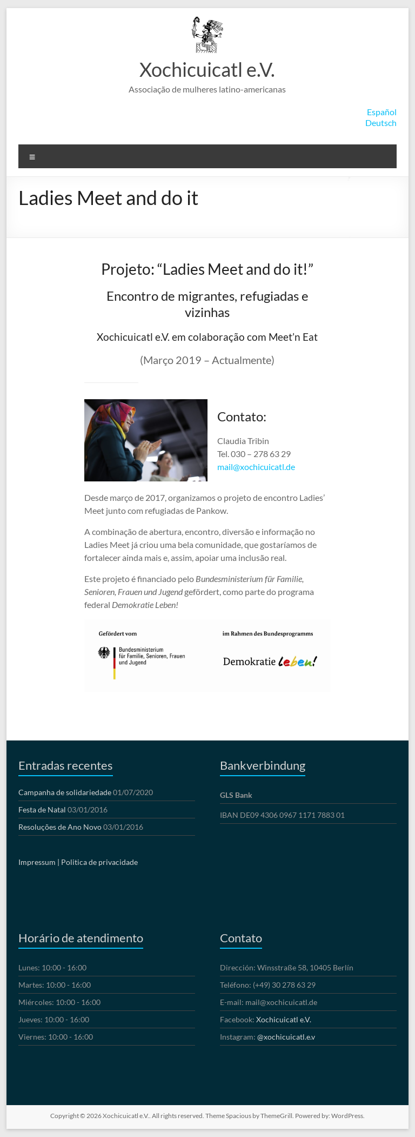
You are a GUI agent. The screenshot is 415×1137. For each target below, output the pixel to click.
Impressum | (38, 862)
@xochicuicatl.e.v (286, 1036)
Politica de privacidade (99, 862)
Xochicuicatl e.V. (207, 69)
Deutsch (381, 122)
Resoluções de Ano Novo (60, 826)
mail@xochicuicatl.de (256, 466)
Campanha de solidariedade (64, 792)
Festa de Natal (42, 809)
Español (382, 112)
